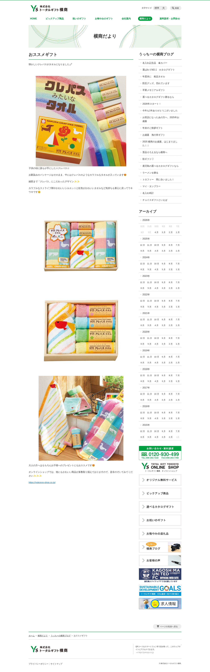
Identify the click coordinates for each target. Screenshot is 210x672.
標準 (157, 8)
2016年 (146, 406)
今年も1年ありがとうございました (160, 110)
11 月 (149, 245)
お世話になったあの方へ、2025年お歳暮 (160, 119)
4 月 (156, 232)
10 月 (156, 245)
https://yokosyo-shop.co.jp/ (42, 482)
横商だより (145, 18)
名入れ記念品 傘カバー (154, 63)
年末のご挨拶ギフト (152, 128)
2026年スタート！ (151, 104)
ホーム (32, 636)
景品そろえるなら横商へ (154, 152)
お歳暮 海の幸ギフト (153, 135)
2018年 (146, 369)
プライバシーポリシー (38, 664)
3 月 (163, 232)
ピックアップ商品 (55, 18)
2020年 (146, 332)
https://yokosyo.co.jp (146, 652)
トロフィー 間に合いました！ (158, 179)
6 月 (142, 251)
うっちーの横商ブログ (156, 54)
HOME (33, 18)
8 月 (171, 245)
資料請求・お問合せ (170, 18)
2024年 (146, 257)
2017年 (146, 387)
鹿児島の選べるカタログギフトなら (160, 166)
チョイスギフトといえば (154, 200)
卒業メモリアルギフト (153, 90)
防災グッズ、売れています (156, 83)
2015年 (146, 425)
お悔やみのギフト (104, 18)
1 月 (178, 232)
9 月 (163, 245)
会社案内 (126, 18)
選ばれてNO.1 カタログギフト (158, 70)
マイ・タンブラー (152, 186)
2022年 (146, 294)
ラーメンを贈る (150, 173)
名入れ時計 (148, 193)
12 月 (142, 245)
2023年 (146, 276)
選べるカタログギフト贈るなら (158, 97)
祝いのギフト (79, 18)
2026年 (146, 220)
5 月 (149, 251)
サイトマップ (56, 664)
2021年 (146, 313)
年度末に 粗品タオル (153, 76)
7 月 (178, 245)
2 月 (171, 232)
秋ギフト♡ (148, 159)
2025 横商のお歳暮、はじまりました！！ (159, 143)
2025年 (146, 239)
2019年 (146, 350)
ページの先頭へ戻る (169, 626)
